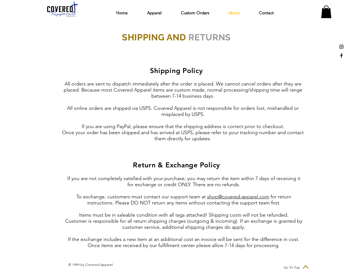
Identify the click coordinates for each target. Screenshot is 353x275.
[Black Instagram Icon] (341, 47)
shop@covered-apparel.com (238, 197)
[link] (326, 12)
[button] (160, 12)
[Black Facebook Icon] (341, 55)
